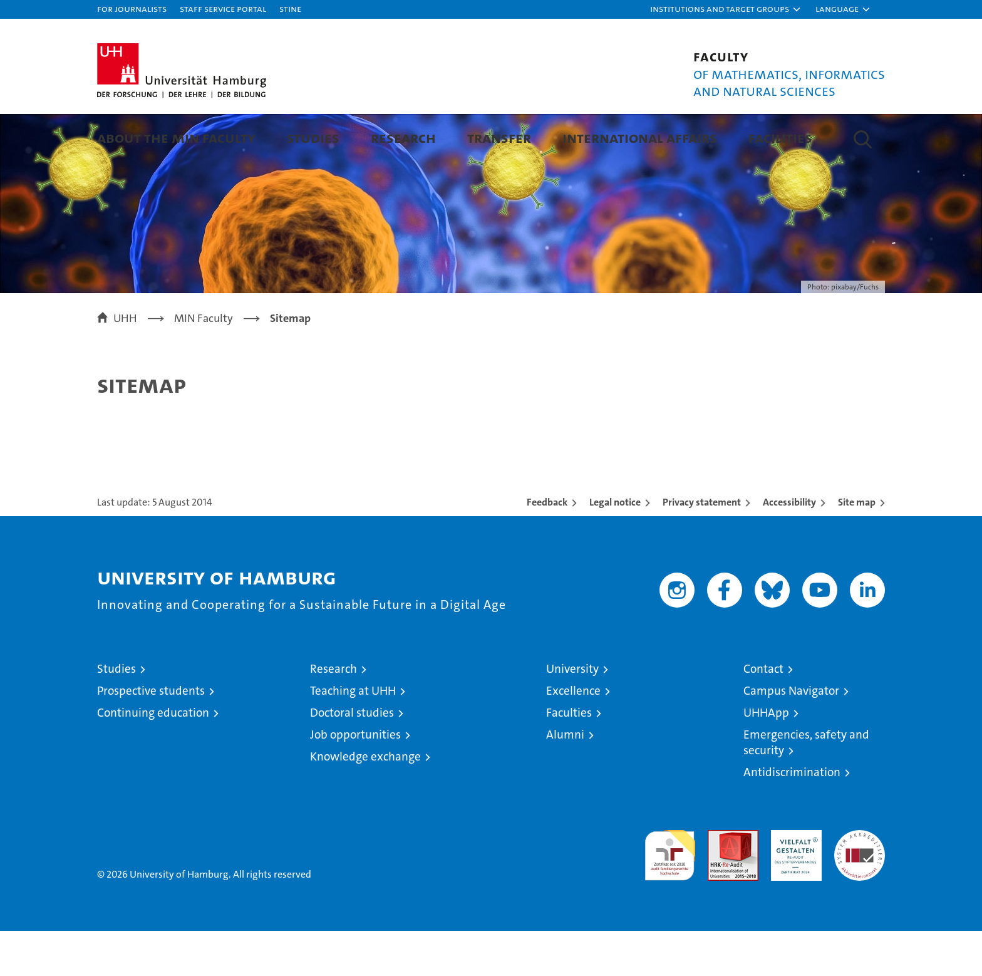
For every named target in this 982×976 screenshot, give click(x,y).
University (572, 714)
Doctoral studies (352, 758)
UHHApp (766, 758)
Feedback (547, 547)
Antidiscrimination (791, 817)
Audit (719, 881)
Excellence (573, 736)
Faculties (569, 758)
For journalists (132, 8)
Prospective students (151, 736)
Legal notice (615, 547)
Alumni (565, 779)
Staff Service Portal (223, 8)
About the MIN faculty (176, 137)
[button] (726, 9)
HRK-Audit (793, 881)
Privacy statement (702, 547)
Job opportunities (355, 779)
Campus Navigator (791, 736)
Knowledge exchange (365, 801)
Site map (857, 547)
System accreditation (859, 888)
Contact (763, 714)
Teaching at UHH (353, 736)
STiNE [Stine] (290, 8)
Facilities (780, 137)
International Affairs (639, 137)
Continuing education (153, 758)
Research (403, 137)
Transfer (499, 137)
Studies (313, 137)
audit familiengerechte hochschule (669, 895)
